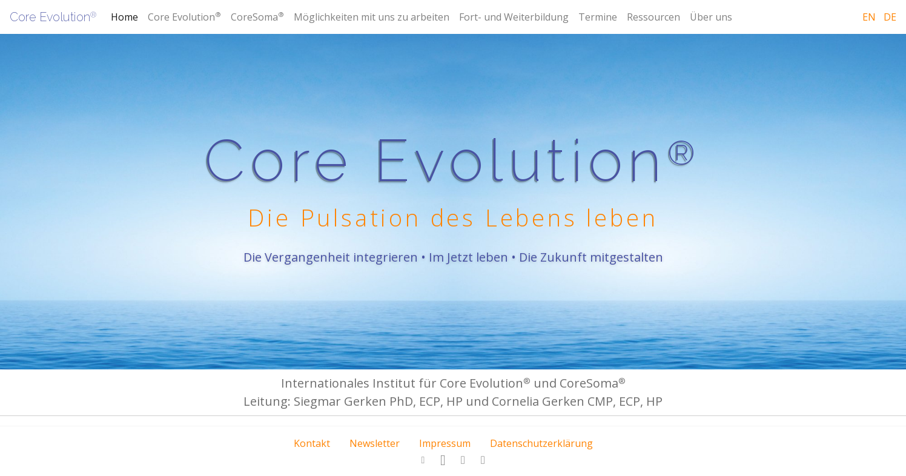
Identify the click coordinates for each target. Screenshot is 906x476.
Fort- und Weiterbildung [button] (514, 17)
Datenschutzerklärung (541, 443)
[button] (423, 460)
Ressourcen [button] (653, 17)
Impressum (445, 443)
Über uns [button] (711, 17)
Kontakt (312, 443)
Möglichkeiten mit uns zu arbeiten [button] (371, 17)
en (869, 17)
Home (124, 17)
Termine (597, 17)
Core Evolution (53, 17)
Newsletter (374, 443)
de (890, 17)
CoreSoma (257, 17)
